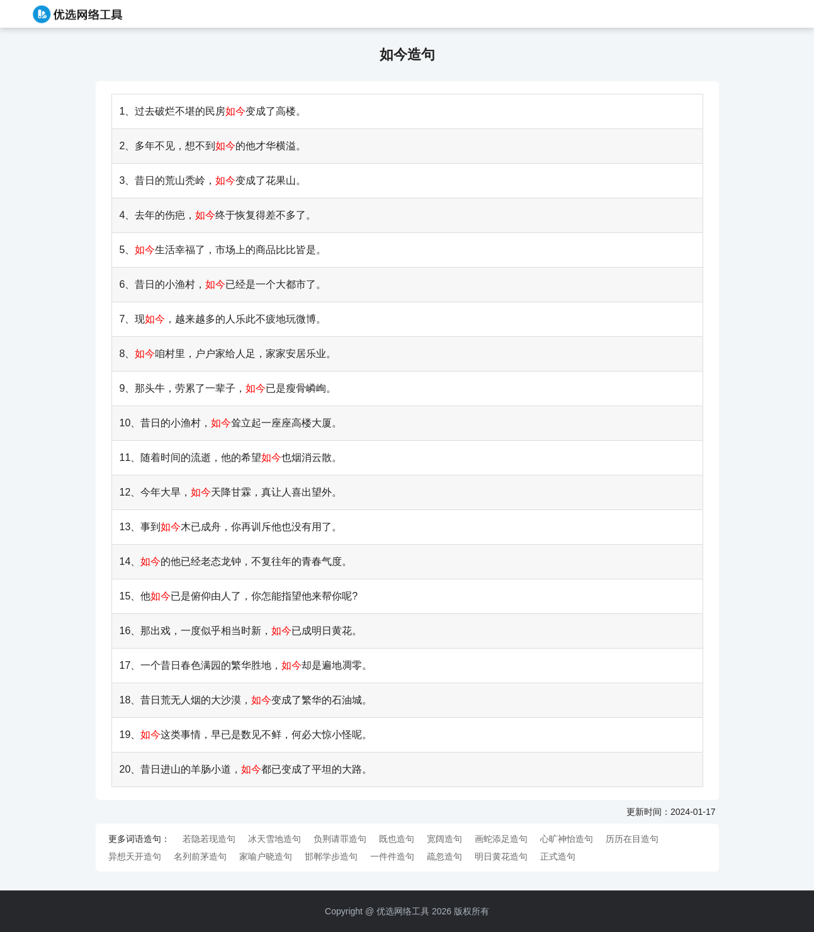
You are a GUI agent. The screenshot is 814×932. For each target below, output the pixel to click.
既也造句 (396, 839)
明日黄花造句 (501, 856)
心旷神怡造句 (566, 839)
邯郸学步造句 (331, 856)
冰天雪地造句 (274, 839)
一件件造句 (392, 856)
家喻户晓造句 (265, 856)
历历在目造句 (632, 839)
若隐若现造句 (209, 839)
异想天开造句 (134, 856)
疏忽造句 (444, 856)
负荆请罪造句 (340, 839)
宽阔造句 (444, 839)
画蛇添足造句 (501, 839)
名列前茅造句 (200, 856)
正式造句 (557, 856)
